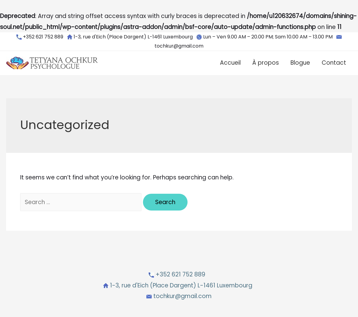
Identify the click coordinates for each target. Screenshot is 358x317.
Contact (334, 63)
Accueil (230, 63)
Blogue (300, 63)
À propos (265, 63)
